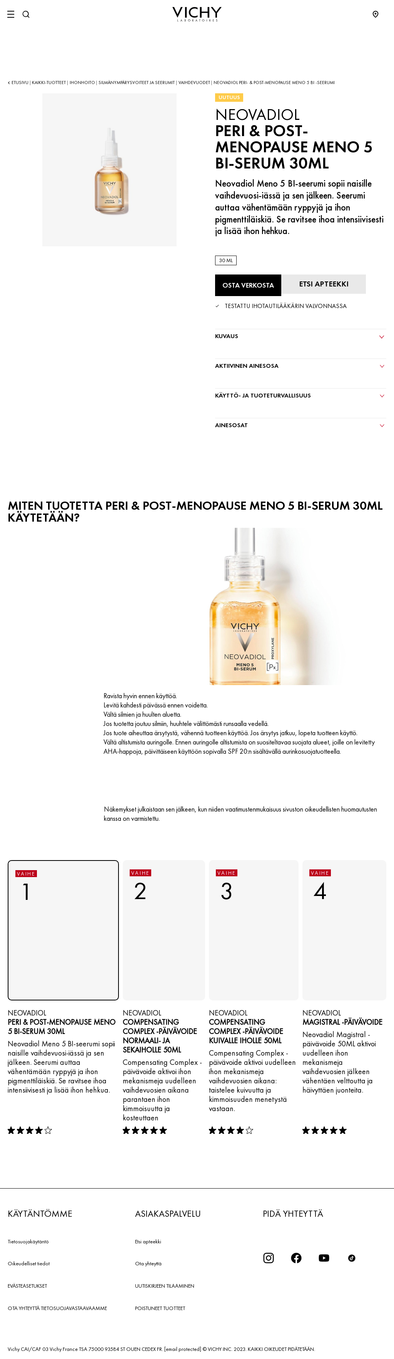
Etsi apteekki (148, 1241)
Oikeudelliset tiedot (29, 1263)
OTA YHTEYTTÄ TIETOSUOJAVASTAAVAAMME (57, 1308)
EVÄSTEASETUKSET (27, 1285)
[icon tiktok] (351, 1258)
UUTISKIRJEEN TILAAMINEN (164, 1285)
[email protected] (182, 1349)
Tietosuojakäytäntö (28, 1241)
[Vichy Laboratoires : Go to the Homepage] (197, 14)
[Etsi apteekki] (323, 284)
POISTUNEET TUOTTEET (160, 1308)
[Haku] (25, 14)
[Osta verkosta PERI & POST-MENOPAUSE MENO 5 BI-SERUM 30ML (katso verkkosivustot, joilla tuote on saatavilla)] (248, 285)
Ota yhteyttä (148, 1263)
